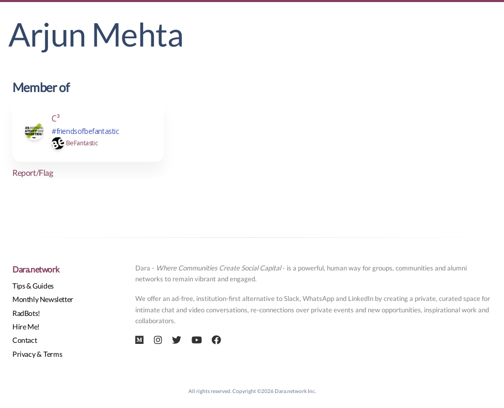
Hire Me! (26, 326)
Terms (52, 354)
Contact (24, 340)
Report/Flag (32, 172)
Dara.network (35, 269)
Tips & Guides (33, 285)
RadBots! (26, 313)
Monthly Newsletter (42, 299)
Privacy (23, 354)
